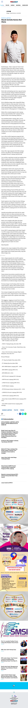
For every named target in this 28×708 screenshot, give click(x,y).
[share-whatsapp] (25, 414)
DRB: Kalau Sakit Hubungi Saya (8, 649)
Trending (2, 5)
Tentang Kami (14, 699)
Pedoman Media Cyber (14, 698)
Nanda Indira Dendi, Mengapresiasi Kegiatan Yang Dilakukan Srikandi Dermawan (9, 668)
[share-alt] (17, 414)
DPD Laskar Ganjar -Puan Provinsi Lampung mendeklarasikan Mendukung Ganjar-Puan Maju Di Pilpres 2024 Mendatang (9, 659)
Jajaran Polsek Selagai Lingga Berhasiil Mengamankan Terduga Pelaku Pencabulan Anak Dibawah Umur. (9, 676)
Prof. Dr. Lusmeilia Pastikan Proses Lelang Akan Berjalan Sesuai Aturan (9, 642)
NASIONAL (18, 5)
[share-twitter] (23, 414)
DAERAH (12, 5)
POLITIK (7, 5)
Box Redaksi (14, 697)
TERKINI (22, 410)
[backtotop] (14, 692)
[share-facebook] (20, 414)
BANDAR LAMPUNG (6, 18)
